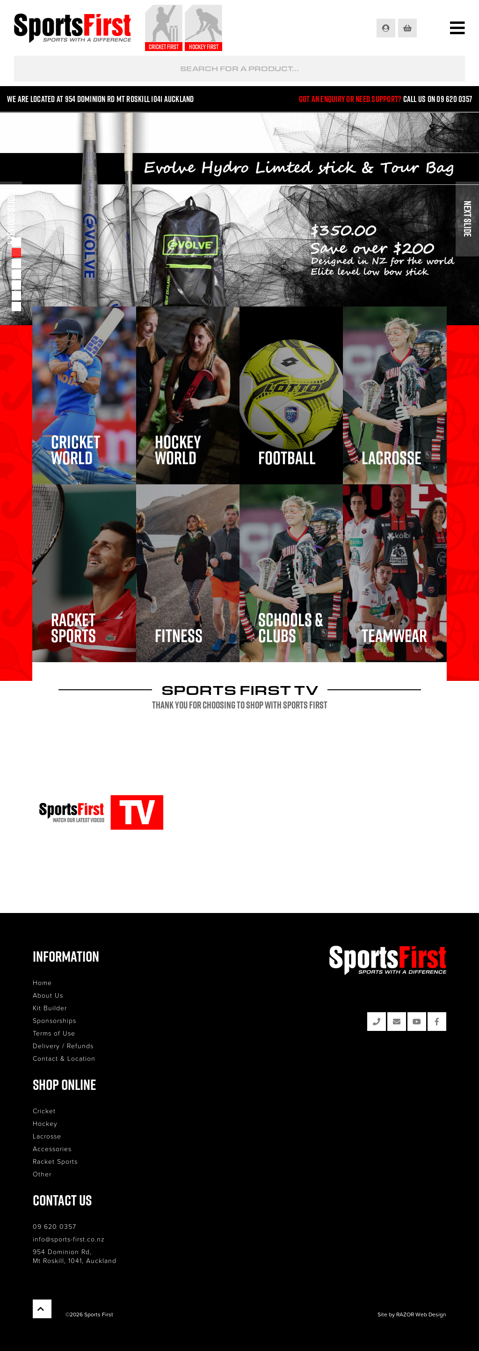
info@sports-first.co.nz (69, 1238)
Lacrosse (47, 1136)
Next (467, 219)
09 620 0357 (54, 1226)
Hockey (45, 1123)
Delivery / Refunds (63, 1045)
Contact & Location (64, 1058)
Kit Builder (50, 1007)
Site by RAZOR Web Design (411, 1314)
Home (42, 982)
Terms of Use (54, 1033)
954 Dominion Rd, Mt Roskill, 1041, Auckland (74, 1256)
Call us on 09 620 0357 (437, 99)
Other (42, 1173)
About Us (48, 995)
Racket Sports (55, 1161)
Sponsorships (54, 1020)
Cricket (44, 1110)
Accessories (52, 1148)
